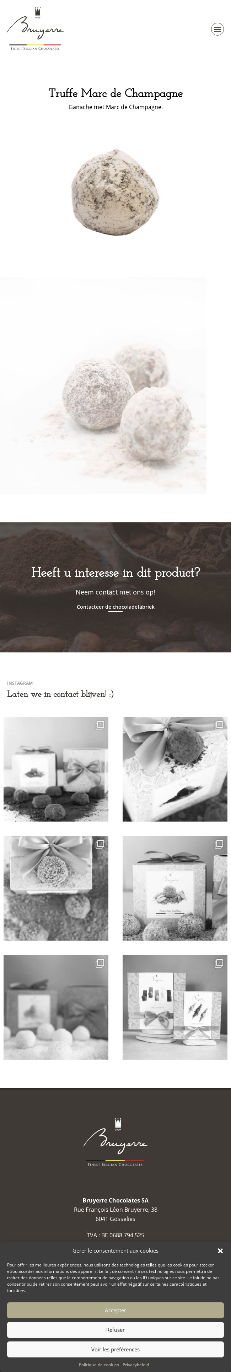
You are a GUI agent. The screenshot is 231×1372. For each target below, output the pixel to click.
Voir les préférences (115, 1362)
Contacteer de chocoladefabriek (116, 607)
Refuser (115, 1342)
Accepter (115, 1323)
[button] (220, 1264)
